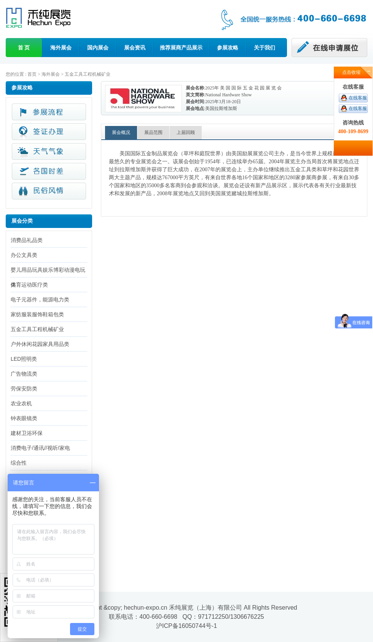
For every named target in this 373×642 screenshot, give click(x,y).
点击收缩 (351, 72)
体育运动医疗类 (29, 285)
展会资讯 (134, 48)
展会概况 (121, 132)
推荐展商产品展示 (181, 48)
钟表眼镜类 (24, 418)
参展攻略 (227, 48)
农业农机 (21, 403)
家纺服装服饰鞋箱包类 (37, 314)
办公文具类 (24, 255)
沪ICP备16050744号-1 (186, 626)
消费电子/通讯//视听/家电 (40, 448)
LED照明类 (24, 359)
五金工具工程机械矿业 (87, 74)
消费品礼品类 (27, 240)
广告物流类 (24, 374)
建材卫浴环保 (27, 433)
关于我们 (264, 48)
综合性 (19, 463)
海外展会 (61, 48)
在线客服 (358, 97)
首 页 (24, 48)
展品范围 (153, 132)
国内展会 (97, 48)
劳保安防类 (24, 389)
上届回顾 (186, 132)
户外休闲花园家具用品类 (40, 344)
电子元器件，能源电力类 (40, 299)
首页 (32, 74)
